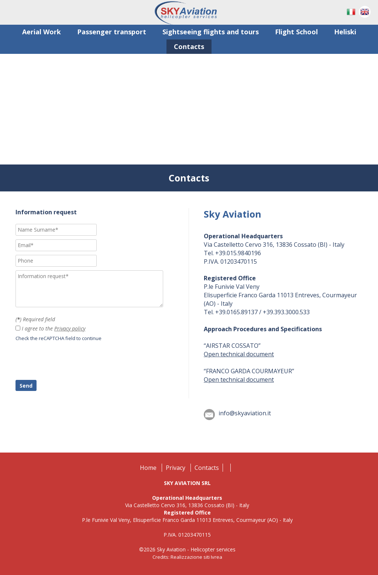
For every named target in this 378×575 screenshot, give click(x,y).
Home (148, 468)
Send (26, 385)
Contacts (207, 468)
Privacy (175, 468)
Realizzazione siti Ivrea (196, 557)
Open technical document (239, 354)
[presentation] (72, 361)
